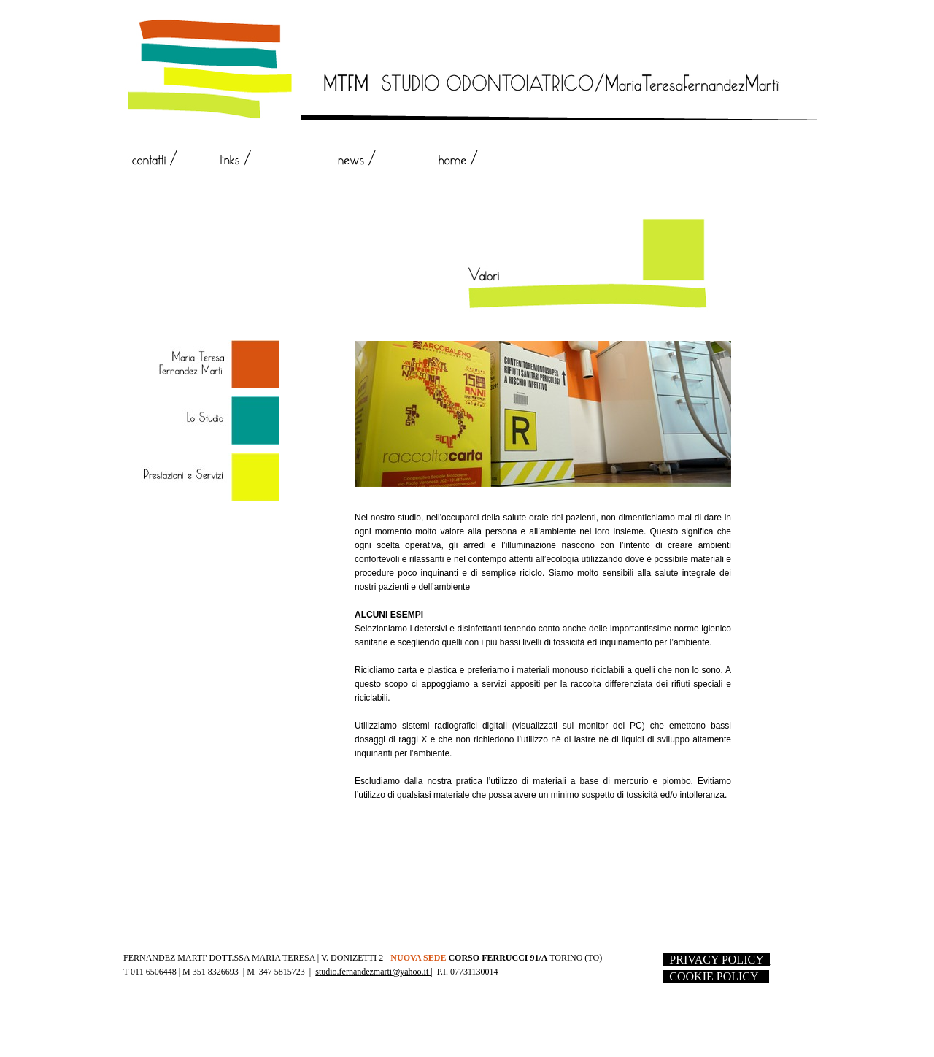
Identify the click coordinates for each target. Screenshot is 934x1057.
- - (716, 959)
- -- (716, 976)
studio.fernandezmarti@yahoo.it (373, 971)
